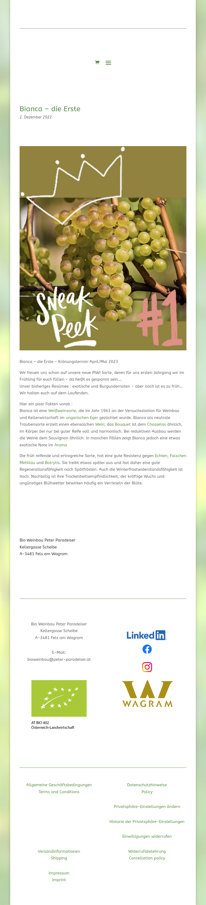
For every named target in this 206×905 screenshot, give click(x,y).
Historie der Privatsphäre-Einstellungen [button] (147, 821)
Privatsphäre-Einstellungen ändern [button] (147, 806)
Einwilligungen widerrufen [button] (147, 836)
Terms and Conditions (59, 791)
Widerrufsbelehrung (147, 851)
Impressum (59, 873)
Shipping (59, 858)
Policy (146, 791)
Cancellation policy (147, 858)
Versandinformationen (59, 851)
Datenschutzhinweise (147, 784)
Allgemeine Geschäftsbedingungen (59, 784)
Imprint (59, 879)
